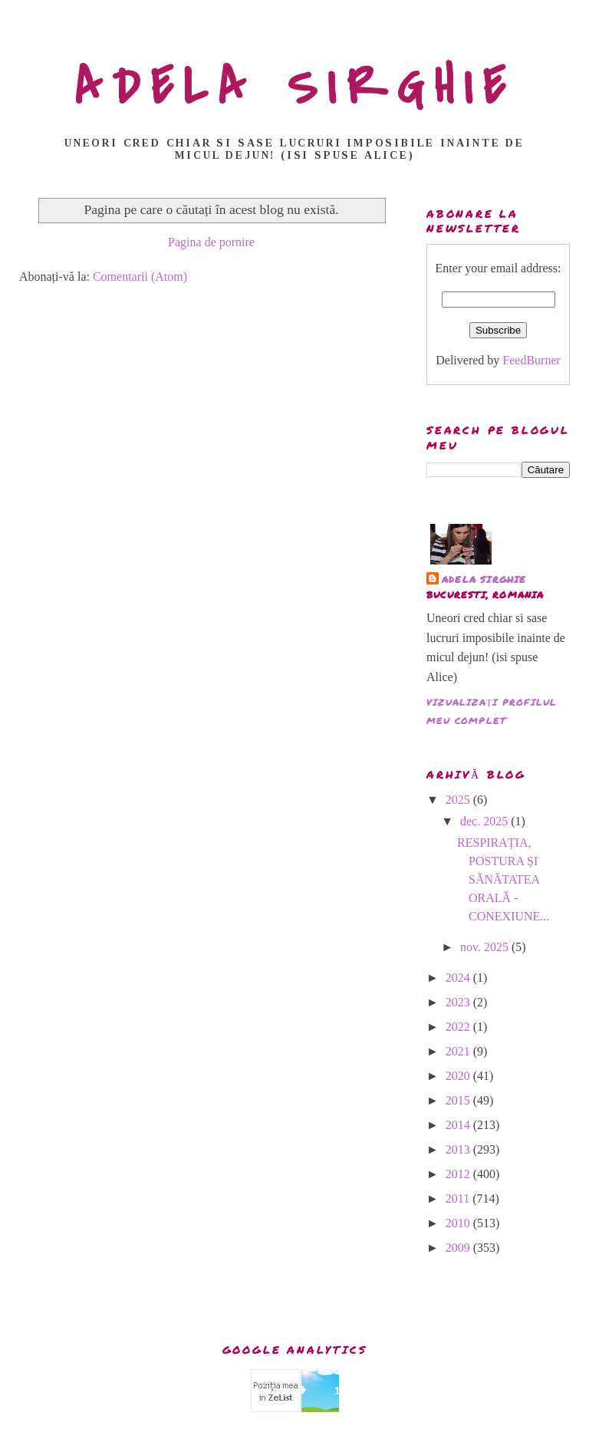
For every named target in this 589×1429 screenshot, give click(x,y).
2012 (459, 1173)
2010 (459, 1223)
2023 (459, 1002)
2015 (459, 1100)
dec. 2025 (485, 821)
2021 (459, 1051)
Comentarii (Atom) (140, 276)
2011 (459, 1198)
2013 (459, 1149)
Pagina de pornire (211, 242)
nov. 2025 (486, 946)
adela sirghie (484, 579)
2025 (459, 799)
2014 (459, 1124)
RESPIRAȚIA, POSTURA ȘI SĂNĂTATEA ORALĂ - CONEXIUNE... (503, 879)
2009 (459, 1247)
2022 (459, 1026)
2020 (459, 1075)
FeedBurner (531, 360)
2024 (459, 977)
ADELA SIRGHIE (294, 87)
